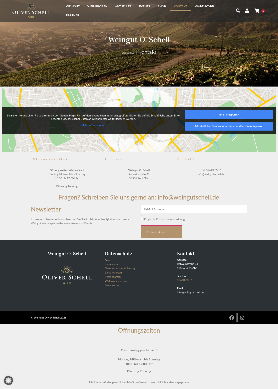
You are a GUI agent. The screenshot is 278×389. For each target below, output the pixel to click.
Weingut (73, 6)
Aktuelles (123, 6)
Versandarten (113, 276)
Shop (162, 6)
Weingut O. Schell (139, 39)
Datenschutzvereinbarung (120, 268)
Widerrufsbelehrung (117, 281)
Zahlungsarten (113, 272)
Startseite (127, 52)
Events (144, 6)
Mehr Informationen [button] (93, 125)
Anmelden (156, 232)
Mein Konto (112, 285)
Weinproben (97, 6)
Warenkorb (204, 6)
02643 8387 (184, 280)
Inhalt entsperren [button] (229, 114)
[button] (8, 380)
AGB (107, 259)
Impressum (111, 264)
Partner (72, 15)
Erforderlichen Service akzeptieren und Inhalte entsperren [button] (228, 126)
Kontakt (180, 6)
